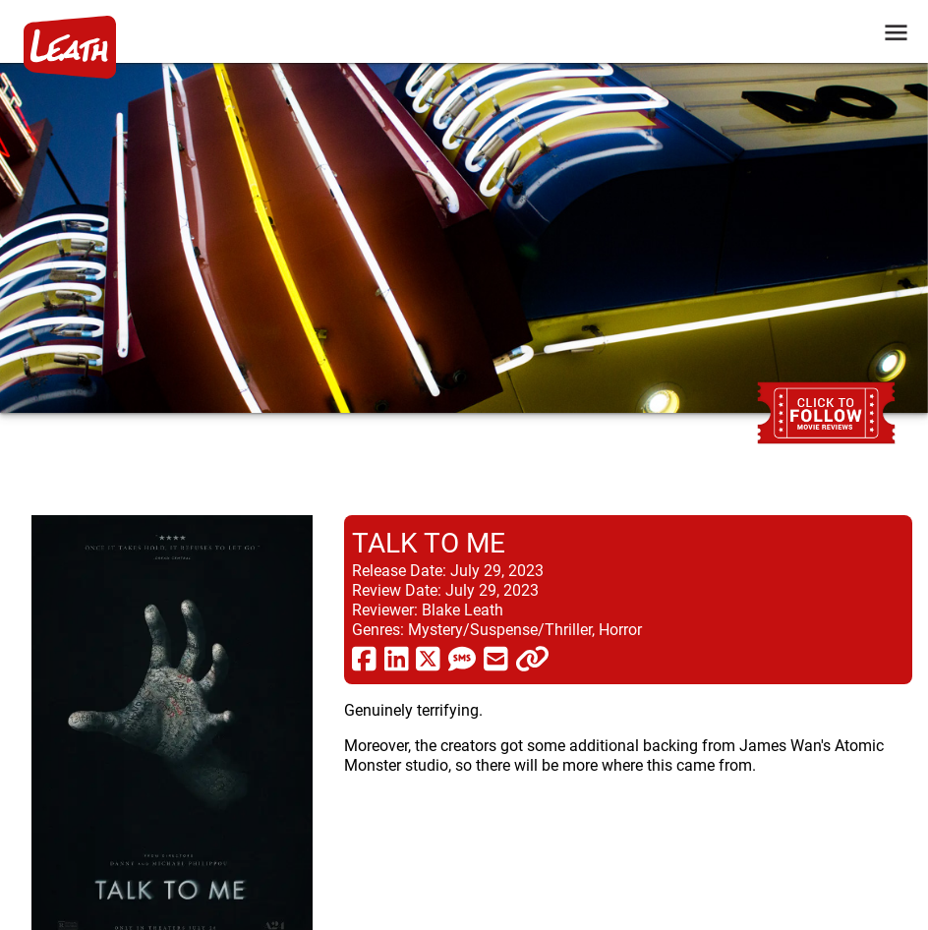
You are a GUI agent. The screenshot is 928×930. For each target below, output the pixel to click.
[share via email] (496, 657)
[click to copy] (532, 657)
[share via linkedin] (396, 657)
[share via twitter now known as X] (428, 657)
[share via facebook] (364, 657)
